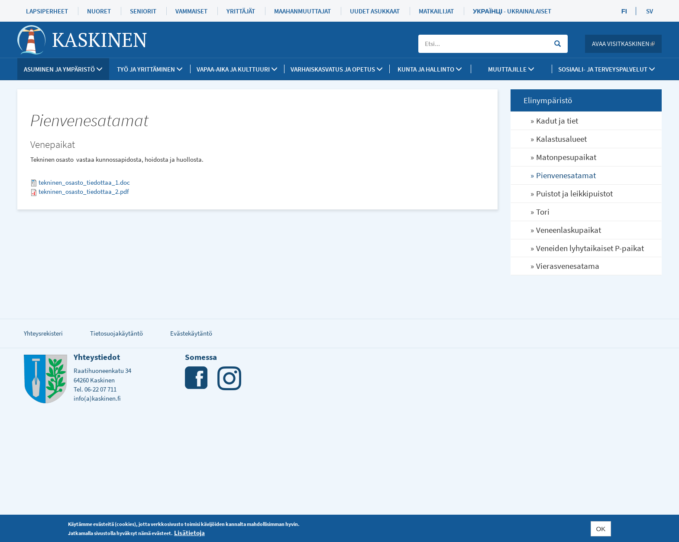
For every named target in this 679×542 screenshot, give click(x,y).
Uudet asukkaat (375, 11)
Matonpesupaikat (566, 157)
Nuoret (99, 11)
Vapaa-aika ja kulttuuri (237, 69)
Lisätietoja (189, 533)
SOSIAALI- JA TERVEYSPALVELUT (606, 69)
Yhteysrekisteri (43, 333)
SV (649, 11)
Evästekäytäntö (191, 333)
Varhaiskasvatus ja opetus (337, 69)
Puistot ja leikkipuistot (574, 193)
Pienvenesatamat (566, 175)
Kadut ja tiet (557, 120)
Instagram (229, 378)
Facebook (197, 378)
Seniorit (143, 11)
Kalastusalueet (561, 139)
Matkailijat (436, 11)
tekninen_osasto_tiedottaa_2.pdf (84, 191)
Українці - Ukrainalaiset (512, 11)
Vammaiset (191, 11)
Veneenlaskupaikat (568, 230)
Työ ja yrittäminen (150, 69)
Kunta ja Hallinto (430, 69)
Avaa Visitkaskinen (627, 43)
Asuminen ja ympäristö (63, 69)
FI (624, 11)
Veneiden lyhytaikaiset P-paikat (590, 248)
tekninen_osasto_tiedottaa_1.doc (84, 182)
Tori (543, 211)
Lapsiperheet (47, 11)
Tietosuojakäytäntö (116, 333)
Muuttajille (511, 69)
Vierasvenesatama (567, 266)
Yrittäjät (240, 11)
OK (601, 528)
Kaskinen (99, 39)
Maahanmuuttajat (302, 11)
